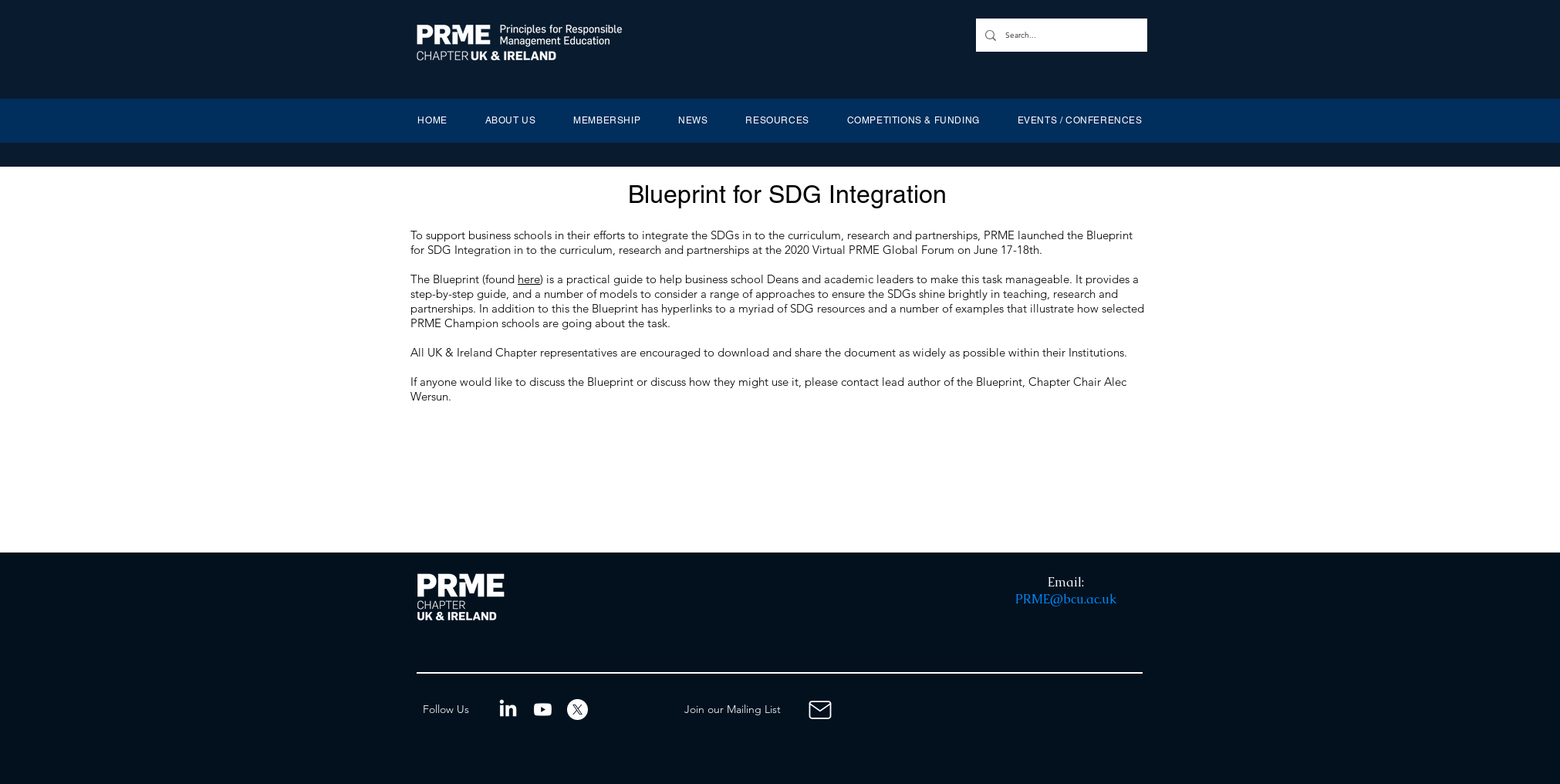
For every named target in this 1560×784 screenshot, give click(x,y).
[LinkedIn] (508, 709)
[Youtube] (542, 709)
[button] (510, 120)
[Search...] (1060, 35)
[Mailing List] (820, 709)
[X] (577, 709)
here (529, 279)
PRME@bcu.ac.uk (1065, 599)
